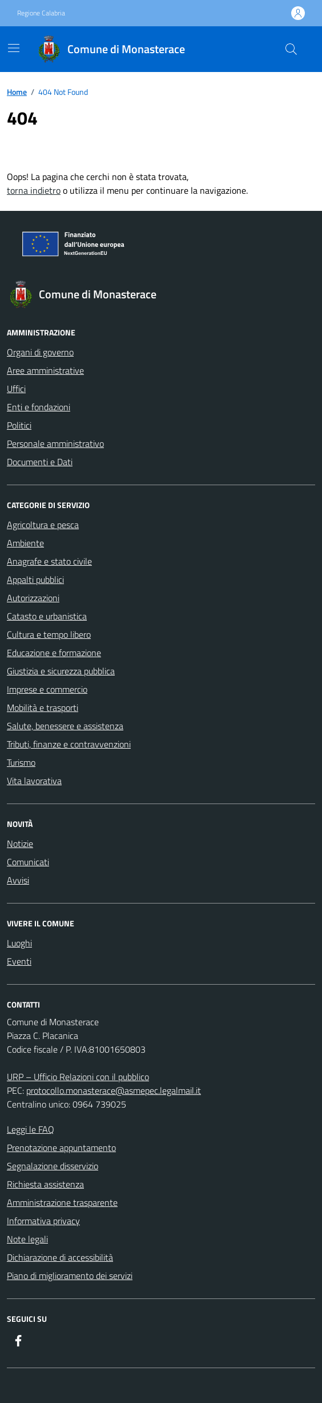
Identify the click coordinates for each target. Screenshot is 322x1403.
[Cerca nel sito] (291, 49)
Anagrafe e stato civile (49, 561)
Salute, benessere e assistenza (65, 726)
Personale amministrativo (55, 443)
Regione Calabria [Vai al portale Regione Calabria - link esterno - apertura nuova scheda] (41, 13)
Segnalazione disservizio (52, 1166)
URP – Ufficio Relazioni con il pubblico (78, 1077)
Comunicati (28, 862)
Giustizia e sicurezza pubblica (61, 671)
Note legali (27, 1239)
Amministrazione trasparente (62, 1202)
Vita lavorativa (34, 781)
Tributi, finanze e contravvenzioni (69, 744)
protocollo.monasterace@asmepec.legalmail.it (113, 1090)
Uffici (16, 388)
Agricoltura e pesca (43, 524)
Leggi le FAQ (30, 1129)
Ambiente (25, 543)
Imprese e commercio (47, 689)
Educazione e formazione (54, 652)
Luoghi (19, 943)
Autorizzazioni (33, 598)
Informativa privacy (43, 1221)
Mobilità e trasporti (42, 707)
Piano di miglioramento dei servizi (69, 1275)
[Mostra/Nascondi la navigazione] (14, 48)
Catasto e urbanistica (47, 616)
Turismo (21, 762)
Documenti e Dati (40, 462)
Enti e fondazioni (38, 407)
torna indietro (34, 190)
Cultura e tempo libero (49, 634)
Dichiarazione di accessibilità (60, 1257)
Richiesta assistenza (45, 1184)
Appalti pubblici (35, 579)
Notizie (20, 843)
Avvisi (18, 880)
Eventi (19, 961)
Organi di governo (40, 352)
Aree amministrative (45, 370)
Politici (19, 425)
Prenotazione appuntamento (61, 1147)
